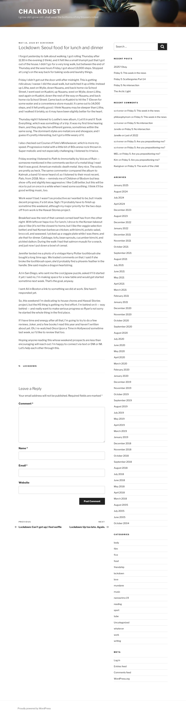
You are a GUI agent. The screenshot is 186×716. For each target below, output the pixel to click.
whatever (119, 628)
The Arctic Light (122, 91)
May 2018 (119, 486)
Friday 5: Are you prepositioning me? (146, 141)
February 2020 (121, 369)
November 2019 (122, 388)
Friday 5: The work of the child (143, 166)
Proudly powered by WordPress (34, 708)
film (116, 548)
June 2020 (119, 345)
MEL (116, 153)
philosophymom (122, 116)
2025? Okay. (120, 66)
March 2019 (120, 431)
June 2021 (119, 271)
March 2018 (120, 498)
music (117, 591)
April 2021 (119, 283)
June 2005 (119, 517)
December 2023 (122, 209)
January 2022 (121, 228)
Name (23, 448)
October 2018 (121, 455)
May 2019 (119, 418)
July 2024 (119, 197)
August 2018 (121, 467)
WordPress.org (122, 678)
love (116, 579)
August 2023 (121, 216)
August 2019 (121, 406)
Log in (117, 660)
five (116, 554)
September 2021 (123, 253)
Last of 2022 (131, 135)
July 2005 (119, 510)
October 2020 (121, 320)
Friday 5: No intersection (126, 85)
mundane (119, 585)
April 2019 (119, 425)
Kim (116, 159)
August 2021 (120, 259)
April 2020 (119, 357)
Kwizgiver (119, 166)
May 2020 (119, 351)
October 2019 (121, 394)
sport (116, 610)
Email (23, 465)
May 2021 (119, 277)
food (116, 561)
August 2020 (121, 332)
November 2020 (123, 314)
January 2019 (121, 437)
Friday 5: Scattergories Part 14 (130, 79)
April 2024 (119, 203)
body (116, 542)
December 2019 (122, 382)
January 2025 (121, 185)
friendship (119, 567)
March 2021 (120, 289)
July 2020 (119, 338)
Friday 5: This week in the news (130, 72)
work (116, 634)
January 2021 (121, 302)
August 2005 (121, 504)
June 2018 (119, 480)
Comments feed (122, 672)
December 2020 (122, 308)
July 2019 (119, 412)
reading (118, 604)
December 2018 (122, 443)
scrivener (47, 43)
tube (116, 616)
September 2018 (123, 461)
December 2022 (122, 222)
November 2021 (122, 240)
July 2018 (119, 474)
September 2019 (123, 400)
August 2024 (121, 191)
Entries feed (120, 666)
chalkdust (40, 11)
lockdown (30, 366)
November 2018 (122, 449)
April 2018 (119, 492)
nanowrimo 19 (121, 597)
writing (117, 640)
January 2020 (121, 375)
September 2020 (123, 326)
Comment (26, 403)
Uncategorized (121, 622)
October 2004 (121, 523)
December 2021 (122, 234)
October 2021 (121, 246)
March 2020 (120, 363)
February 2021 (121, 295)
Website (24, 482)
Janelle (117, 135)
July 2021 (119, 265)
